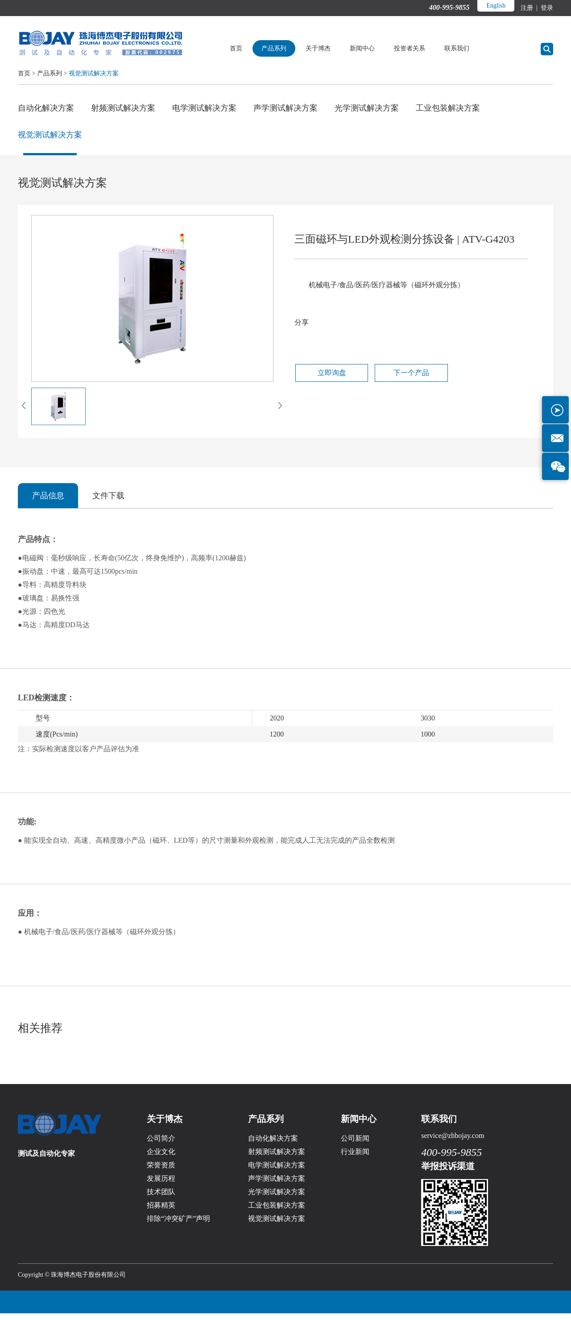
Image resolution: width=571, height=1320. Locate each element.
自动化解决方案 (46, 107)
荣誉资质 (161, 1171)
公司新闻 (355, 1145)
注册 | (530, 7)
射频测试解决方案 (123, 107)
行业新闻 (355, 1158)
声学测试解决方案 (285, 107)
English (495, 5)
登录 (546, 7)
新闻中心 (372, 48)
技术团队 (161, 1198)
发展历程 (161, 1185)
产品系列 (284, 48)
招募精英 (161, 1212)
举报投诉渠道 (448, 1173)
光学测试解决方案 (367, 107)
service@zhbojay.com (452, 1142)
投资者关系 (419, 48)
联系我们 (467, 48)
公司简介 (161, 1145)
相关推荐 (41, 1034)
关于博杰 (328, 48)
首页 (246, 48)
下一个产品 (396, 378)
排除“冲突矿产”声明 (178, 1225)
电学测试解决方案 (204, 107)
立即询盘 (326, 378)
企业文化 (161, 1158)
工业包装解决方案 (448, 107)
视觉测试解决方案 (94, 73)
